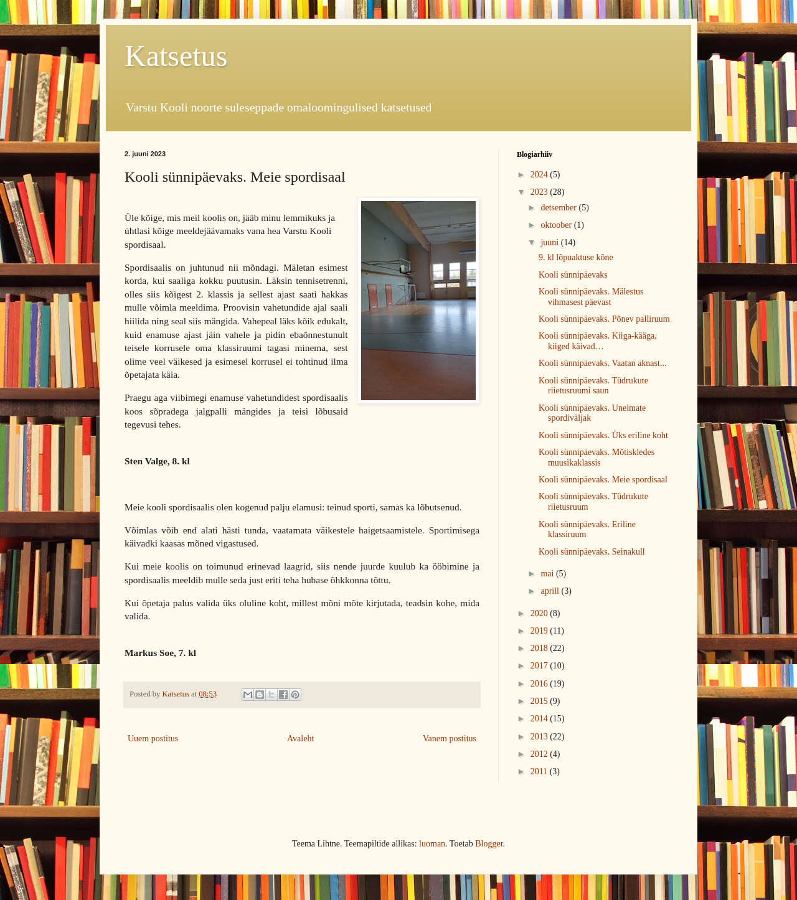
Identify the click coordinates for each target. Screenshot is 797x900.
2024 (540, 174)
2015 (540, 701)
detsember (559, 207)
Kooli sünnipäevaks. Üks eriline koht (603, 435)
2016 (540, 683)
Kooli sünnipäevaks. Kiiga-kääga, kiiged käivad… (598, 341)
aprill (550, 591)
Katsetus (176, 55)
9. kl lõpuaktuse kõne (576, 257)
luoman (432, 843)
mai (548, 573)
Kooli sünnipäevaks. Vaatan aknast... (602, 363)
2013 (540, 736)
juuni (550, 242)
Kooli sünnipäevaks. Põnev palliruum (604, 319)
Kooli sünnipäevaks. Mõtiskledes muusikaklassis (596, 457)
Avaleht (300, 738)
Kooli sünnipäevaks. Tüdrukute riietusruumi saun (593, 386)
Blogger (488, 843)
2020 (540, 613)
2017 (540, 665)
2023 (540, 192)
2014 (540, 718)
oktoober (556, 225)
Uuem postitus (153, 738)
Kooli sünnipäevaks (573, 274)
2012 (540, 754)
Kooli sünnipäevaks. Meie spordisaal (603, 479)
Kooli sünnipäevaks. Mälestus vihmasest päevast (591, 297)
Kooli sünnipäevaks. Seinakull (592, 551)
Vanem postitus (449, 738)
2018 (540, 648)
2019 (540, 630)
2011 (540, 771)
